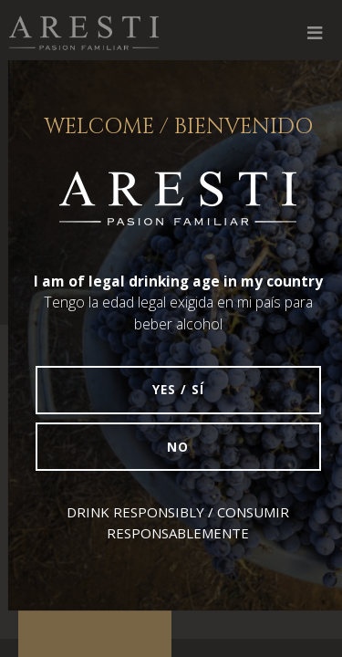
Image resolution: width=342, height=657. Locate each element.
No (178, 447)
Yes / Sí (178, 389)
